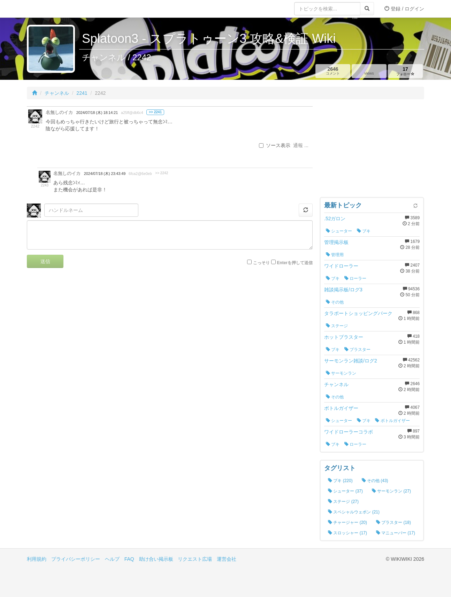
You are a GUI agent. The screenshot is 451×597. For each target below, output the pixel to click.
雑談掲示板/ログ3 (343, 289)
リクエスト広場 (195, 559)
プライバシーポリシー (75, 559)
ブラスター (357, 349)
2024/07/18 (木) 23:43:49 (104, 173)
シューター (339, 231)
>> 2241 (155, 112)
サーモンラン (341, 373)
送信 (45, 261)
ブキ (363, 231)
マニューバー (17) (395, 532)
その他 (335, 302)
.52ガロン (334, 218)
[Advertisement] (372, 149)
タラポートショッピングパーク (358, 313)
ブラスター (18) (393, 522)
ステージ (337, 325)
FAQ (129, 559)
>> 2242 (161, 173)
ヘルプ (112, 559)
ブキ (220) (340, 480)
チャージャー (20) (347, 522)
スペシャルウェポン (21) (354, 512)
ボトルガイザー (341, 408)
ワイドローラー (341, 266)
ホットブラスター (343, 337)
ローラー (355, 278)
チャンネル (57, 93)
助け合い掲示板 (156, 559)
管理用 (335, 254)
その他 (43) (375, 480)
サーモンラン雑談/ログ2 (350, 360)
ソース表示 (274, 145)
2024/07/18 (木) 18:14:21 (97, 112)
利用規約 (36, 559)
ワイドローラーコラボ (348, 432)
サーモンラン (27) (391, 491)
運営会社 (226, 559)
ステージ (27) (343, 501)
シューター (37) (345, 491)
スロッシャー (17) (347, 532)
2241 (81, 93)
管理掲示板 (336, 242)
